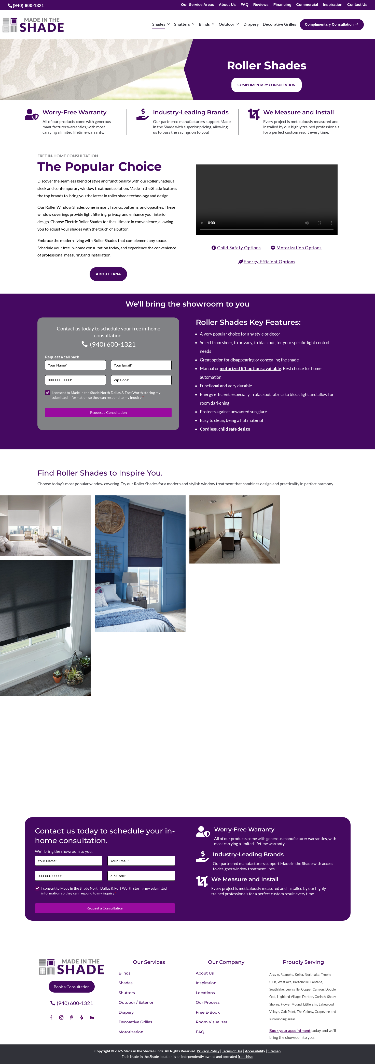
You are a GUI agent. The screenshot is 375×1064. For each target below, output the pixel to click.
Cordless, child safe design (225, 429)
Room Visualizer (211, 1022)
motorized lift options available (250, 368)
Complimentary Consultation (267, 85)
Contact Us (357, 5)
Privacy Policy (208, 1051)
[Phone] (75, 380)
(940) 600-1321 (113, 344)
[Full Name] (75, 365)
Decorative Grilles (135, 1022)
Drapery (126, 1012)
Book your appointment (290, 1030)
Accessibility (255, 1051)
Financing (282, 5)
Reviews (261, 5)
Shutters (127, 992)
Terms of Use (232, 1051)
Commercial (307, 5)
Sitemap (274, 1051)
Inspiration (332, 5)
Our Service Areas (197, 5)
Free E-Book (208, 1012)
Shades (126, 982)
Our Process (208, 1002)
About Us (227, 5)
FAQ (244, 5)
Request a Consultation (108, 412)
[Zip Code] (141, 380)
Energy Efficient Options (269, 261)
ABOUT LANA (108, 274)
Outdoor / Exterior (136, 1002)
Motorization (131, 1031)
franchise (245, 1056)
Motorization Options (299, 247)
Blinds (125, 973)
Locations (205, 992)
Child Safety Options (239, 247)
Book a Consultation (72, 986)
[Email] (141, 365)
